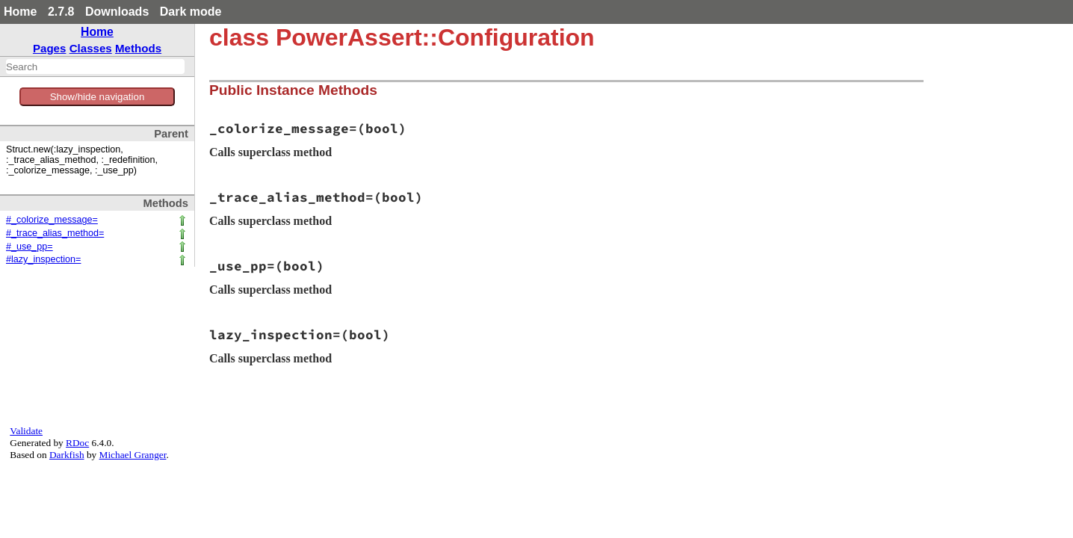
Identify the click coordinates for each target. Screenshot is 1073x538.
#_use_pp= (29, 246)
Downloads (117, 11)
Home (20, 11)
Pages (50, 48)
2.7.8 (61, 11)
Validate (26, 430)
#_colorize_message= (52, 219)
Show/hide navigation (97, 96)
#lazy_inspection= (43, 259)
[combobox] (95, 66)
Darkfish (66, 454)
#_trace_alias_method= (55, 233)
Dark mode (191, 11)
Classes (90, 48)
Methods (138, 48)
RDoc (77, 442)
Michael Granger (133, 454)
